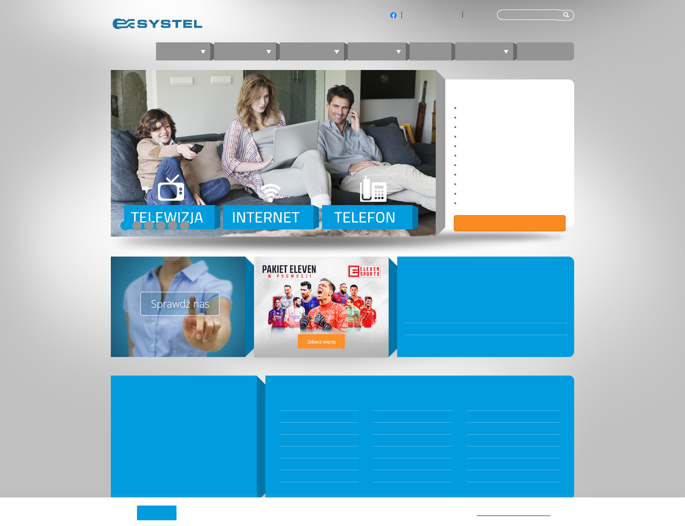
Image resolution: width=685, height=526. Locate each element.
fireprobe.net (485, 464)
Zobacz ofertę (510, 223)
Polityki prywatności (514, 512)
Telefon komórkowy (306, 476)
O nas (474, 404)
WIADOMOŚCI (433, 268)
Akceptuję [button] (157, 512)
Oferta (187, 51)
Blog (430, 51)
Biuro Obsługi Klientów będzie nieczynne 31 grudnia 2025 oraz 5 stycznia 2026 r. (485, 285)
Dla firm (478, 14)
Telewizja (315, 51)
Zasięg (476, 416)
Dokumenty (388, 404)
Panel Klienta (390, 440)
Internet (248, 51)
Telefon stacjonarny (306, 464)
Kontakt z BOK (392, 464)
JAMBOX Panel (392, 452)
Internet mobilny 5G (306, 440)
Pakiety (289, 404)
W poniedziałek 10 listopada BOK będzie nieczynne (480, 317)
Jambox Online (392, 476)
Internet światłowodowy (312, 428)
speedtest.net (485, 452)
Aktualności (388, 416)
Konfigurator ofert (304, 416)
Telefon (380, 51)
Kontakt (545, 51)
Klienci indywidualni (432, 14)
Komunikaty (388, 428)
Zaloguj (488, 51)
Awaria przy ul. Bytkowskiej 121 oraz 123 (465, 329)
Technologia (483, 428)
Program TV (483, 476)
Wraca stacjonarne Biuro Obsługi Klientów (468, 341)
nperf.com (481, 440)
